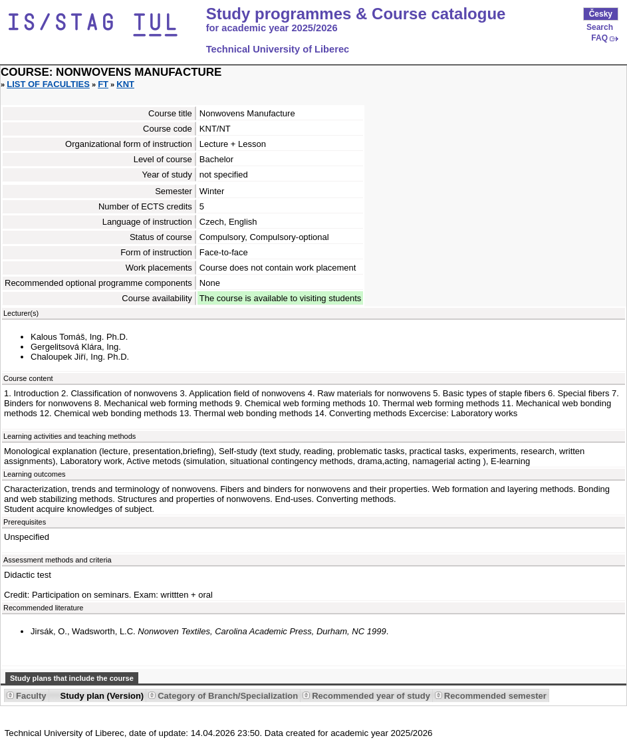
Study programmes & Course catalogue (356, 14)
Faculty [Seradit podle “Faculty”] (31, 696)
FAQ (599, 38)
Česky (600, 14)
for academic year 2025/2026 (272, 28)
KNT (125, 84)
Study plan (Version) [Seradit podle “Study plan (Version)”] (102, 696)
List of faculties (48, 84)
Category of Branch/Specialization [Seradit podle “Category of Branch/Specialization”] (228, 696)
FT (103, 84)
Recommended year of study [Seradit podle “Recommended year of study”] (371, 696)
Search (599, 27)
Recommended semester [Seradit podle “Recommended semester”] (495, 696)
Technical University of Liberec (278, 49)
